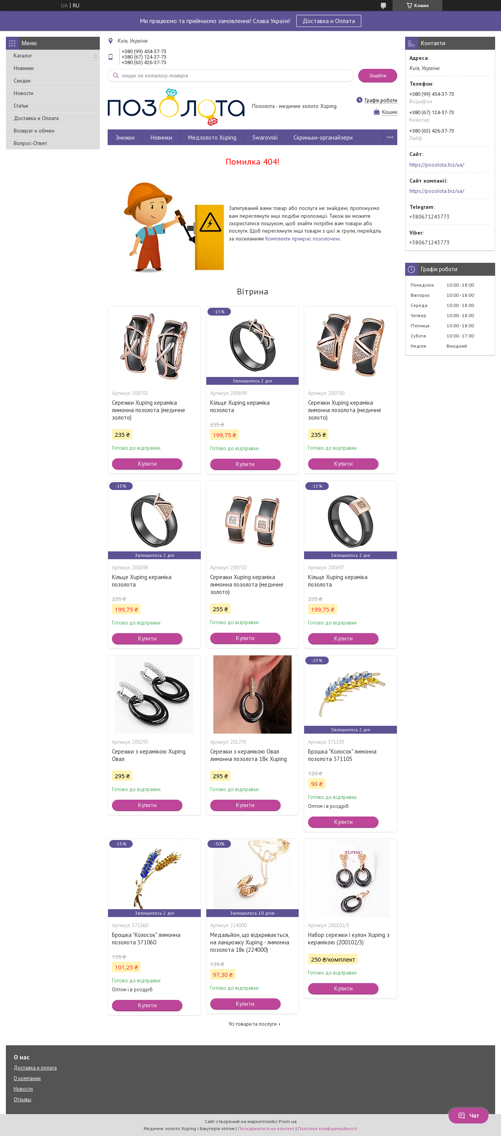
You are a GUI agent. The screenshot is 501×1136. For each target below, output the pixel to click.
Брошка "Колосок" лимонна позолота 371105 (342, 755)
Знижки (125, 137)
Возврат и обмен (34, 130)
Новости (23, 93)
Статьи (21, 105)
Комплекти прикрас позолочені (302, 238)
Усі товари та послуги (253, 1024)
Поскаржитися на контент (266, 1128)
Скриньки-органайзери (323, 137)
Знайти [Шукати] (377, 76)
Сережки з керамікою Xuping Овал (149, 755)
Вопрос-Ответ (30, 143)
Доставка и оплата (35, 1067)
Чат (468, 1115)
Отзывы (22, 1099)
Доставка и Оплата (329, 21)
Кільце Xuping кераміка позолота (240, 406)
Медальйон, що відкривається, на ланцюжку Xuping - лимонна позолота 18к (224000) (249, 942)
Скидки (22, 80)
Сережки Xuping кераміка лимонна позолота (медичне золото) (148, 410)
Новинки (24, 68)
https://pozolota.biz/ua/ (436, 164)
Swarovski (265, 137)
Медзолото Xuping (212, 137)
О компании (27, 1078)
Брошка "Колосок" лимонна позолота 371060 (146, 938)
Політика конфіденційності (327, 1128)
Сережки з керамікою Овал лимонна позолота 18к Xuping (248, 755)
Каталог (23, 55)
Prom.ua (288, 1121)
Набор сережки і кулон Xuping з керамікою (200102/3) (348, 938)
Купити (147, 463)
